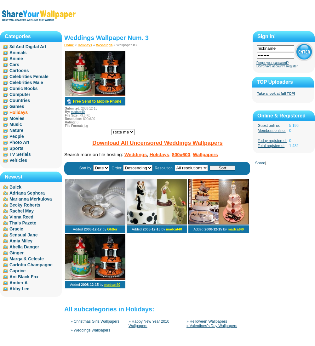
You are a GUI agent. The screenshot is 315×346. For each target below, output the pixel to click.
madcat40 (78, 112)
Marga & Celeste (26, 258)
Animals (17, 52)
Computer (19, 94)
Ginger (16, 252)
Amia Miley (20, 240)
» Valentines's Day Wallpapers (211, 326)
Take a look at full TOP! (276, 93)
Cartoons (19, 70)
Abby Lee (19, 288)
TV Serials (20, 154)
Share (260, 163)
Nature (16, 130)
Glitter (112, 229)
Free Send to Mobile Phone (97, 101)
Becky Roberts (24, 204)
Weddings (104, 45)
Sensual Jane (23, 234)
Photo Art (19, 142)
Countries (19, 100)
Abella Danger (24, 246)
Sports (16, 148)
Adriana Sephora (27, 193)
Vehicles (18, 160)
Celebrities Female (29, 76)
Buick (15, 187)
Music (15, 124)
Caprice (17, 270)
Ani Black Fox (24, 276)
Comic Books (23, 88)
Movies (16, 118)
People (16, 136)
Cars (14, 64)
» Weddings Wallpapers (90, 330)
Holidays (85, 45)
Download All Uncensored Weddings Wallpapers (157, 143)
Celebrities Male (26, 82)
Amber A (18, 282)
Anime (16, 58)
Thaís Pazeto (23, 222)
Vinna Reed (21, 216)
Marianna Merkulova (30, 198)
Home (69, 45)
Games (16, 106)
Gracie (16, 228)
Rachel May (21, 210)
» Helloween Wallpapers (206, 321)
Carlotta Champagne (31, 264)
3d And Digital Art (27, 46)
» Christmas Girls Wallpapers (95, 321)
